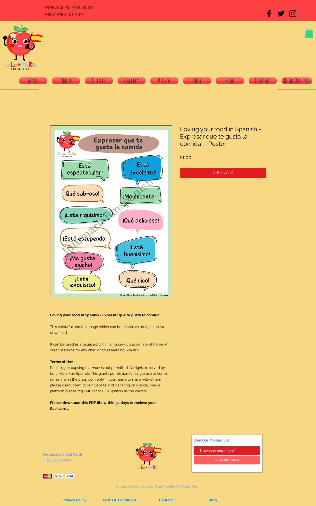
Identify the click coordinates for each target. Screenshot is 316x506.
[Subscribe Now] (227, 460)
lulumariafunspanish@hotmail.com (69, 7)
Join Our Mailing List (212, 440)
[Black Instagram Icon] (293, 13)
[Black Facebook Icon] (269, 13)
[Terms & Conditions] (119, 500)
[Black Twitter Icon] (281, 13)
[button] (309, 33)
